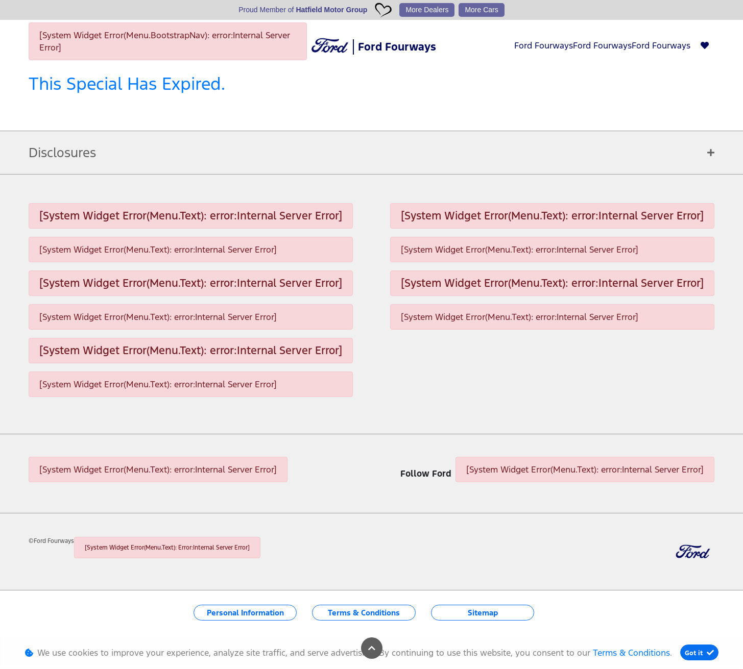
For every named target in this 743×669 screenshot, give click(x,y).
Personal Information (245, 612)
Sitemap (483, 612)
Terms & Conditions (364, 612)
